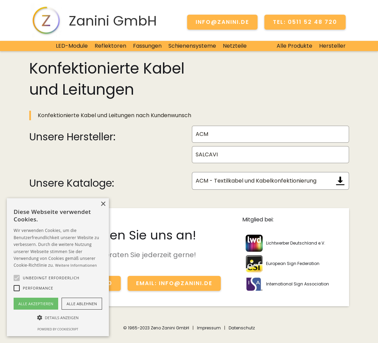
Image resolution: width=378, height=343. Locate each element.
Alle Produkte (294, 46)
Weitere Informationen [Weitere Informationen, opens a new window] (76, 265)
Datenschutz (242, 328)
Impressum (209, 328)
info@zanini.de (222, 22)
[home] (93, 20)
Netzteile (235, 46)
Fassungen (147, 46)
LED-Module (72, 46)
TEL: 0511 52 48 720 (305, 22)
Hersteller (332, 46)
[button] (16, 278)
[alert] (58, 267)
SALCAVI (207, 154)
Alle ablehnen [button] (82, 303)
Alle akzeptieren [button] (35, 303)
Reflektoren (110, 46)
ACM (202, 134)
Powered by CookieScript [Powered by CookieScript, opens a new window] (57, 329)
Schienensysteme (192, 46)
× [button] (102, 204)
